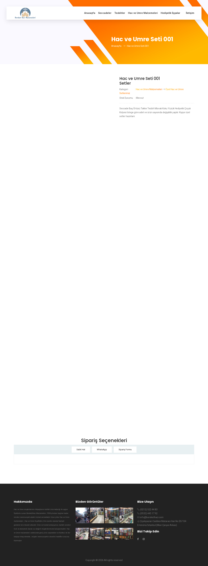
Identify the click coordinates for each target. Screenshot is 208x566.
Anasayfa (89, 13)
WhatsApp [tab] (102, 449)
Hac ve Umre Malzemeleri (143, 13)
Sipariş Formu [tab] (125, 449)
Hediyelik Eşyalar (170, 13)
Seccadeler (104, 13)
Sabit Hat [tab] (81, 449)
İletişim (190, 13)
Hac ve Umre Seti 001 (138, 46)
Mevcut (140, 98)
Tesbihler (119, 13)
